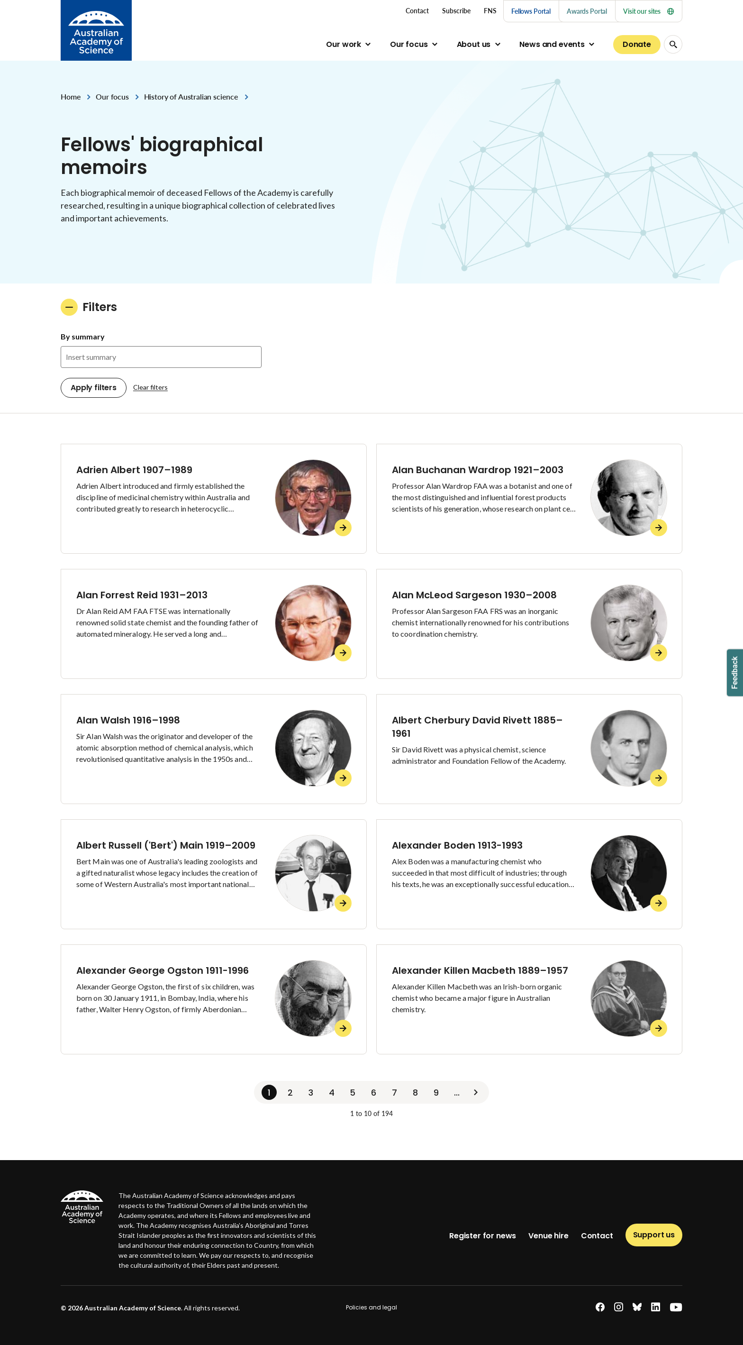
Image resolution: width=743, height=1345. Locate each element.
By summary (83, 336)
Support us (654, 1234)
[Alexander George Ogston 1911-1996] (213, 999)
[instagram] (618, 1307)
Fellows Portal (531, 11)
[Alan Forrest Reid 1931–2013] (213, 623)
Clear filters (150, 387)
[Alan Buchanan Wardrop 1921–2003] (529, 498)
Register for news (482, 1235)
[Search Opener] (673, 44)
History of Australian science (191, 96)
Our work (343, 44)
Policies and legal (371, 1307)
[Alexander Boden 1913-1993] (529, 874)
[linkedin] (655, 1307)
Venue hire (548, 1235)
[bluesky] (637, 1307)
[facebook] (600, 1307)
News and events (552, 44)
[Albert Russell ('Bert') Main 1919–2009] (213, 874)
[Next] (475, 1092)
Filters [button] (89, 307)
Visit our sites (648, 11)
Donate (637, 44)
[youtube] (676, 1307)
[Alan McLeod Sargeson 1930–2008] (529, 623)
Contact (597, 1235)
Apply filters (94, 387)
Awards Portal (587, 11)
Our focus (409, 44)
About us (474, 44)
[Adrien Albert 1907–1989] (213, 498)
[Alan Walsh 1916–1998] (213, 749)
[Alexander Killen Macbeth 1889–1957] (529, 999)
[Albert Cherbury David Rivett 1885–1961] (529, 749)
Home (71, 96)
